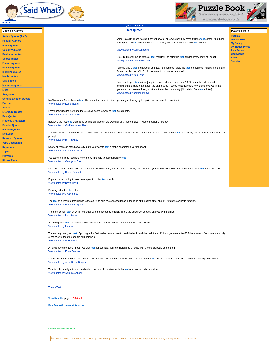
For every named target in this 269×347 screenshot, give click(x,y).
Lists (5, 90)
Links (114, 338)
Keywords (8, 147)
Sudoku (235, 61)
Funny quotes (10, 45)
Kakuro (235, 57)
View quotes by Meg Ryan (130, 75)
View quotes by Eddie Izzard (63, 103)
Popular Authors (11, 40)
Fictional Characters (13, 120)
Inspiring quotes (11, 72)
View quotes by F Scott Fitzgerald (66, 204)
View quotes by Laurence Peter (65, 226)
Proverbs (7, 156)
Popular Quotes (11, 125)
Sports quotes (10, 58)
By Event (7, 134)
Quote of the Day (135, 25)
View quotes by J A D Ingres (63, 193)
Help (91, 338)
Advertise (103, 338)
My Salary (236, 43)
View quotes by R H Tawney (63, 139)
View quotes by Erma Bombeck (65, 251)
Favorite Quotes (11, 129)
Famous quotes (11, 63)
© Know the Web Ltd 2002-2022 (68, 338)
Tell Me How (238, 39)
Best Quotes (9, 116)
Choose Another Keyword (61, 328)
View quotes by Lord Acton (62, 215)
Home (124, 338)
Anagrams (8, 94)
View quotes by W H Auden (62, 240)
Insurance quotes (12, 85)
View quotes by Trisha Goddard (133, 60)
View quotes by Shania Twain (64, 114)
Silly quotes (9, 80)
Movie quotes (10, 76)
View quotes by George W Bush (65, 161)
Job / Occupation (12, 142)
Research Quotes (12, 138)
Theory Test (54, 287)
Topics (6, 151)
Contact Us (191, 338)
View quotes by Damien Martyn (133, 93)
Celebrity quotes (11, 50)
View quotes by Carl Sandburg (133, 49)
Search (6, 107)
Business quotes (12, 54)
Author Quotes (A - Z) (14, 36)
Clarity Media (173, 338)
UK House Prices (240, 46)
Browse (6, 103)
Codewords (237, 54)
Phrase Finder (10, 160)
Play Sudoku (238, 50)
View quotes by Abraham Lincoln (65, 150)
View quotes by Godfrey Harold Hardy (68, 125)
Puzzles (235, 36)
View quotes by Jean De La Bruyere (67, 262)
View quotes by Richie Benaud (64, 172)
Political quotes (11, 67)
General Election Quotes (16, 98)
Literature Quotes (12, 112)
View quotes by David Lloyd (63, 183)
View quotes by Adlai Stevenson (65, 273)
